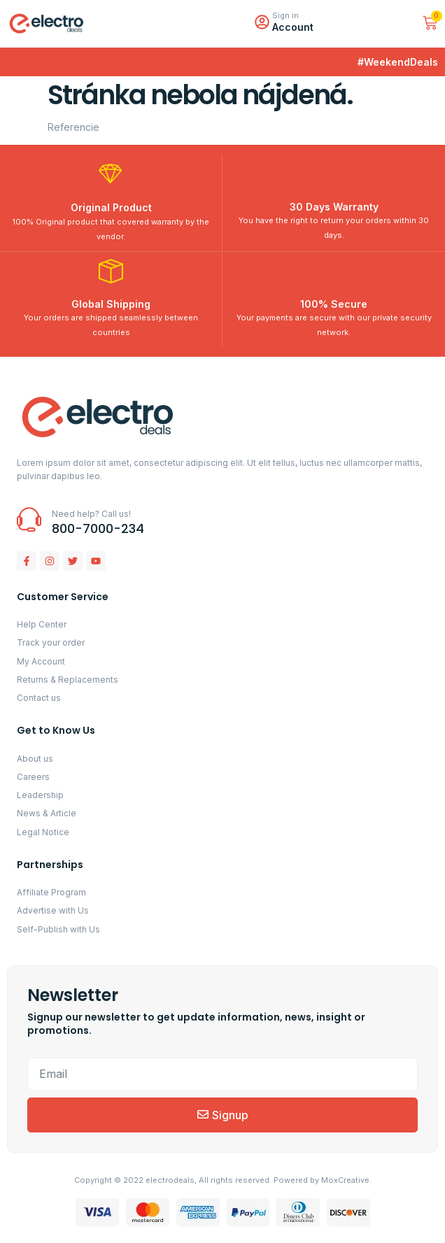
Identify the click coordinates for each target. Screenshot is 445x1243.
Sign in (285, 15)
